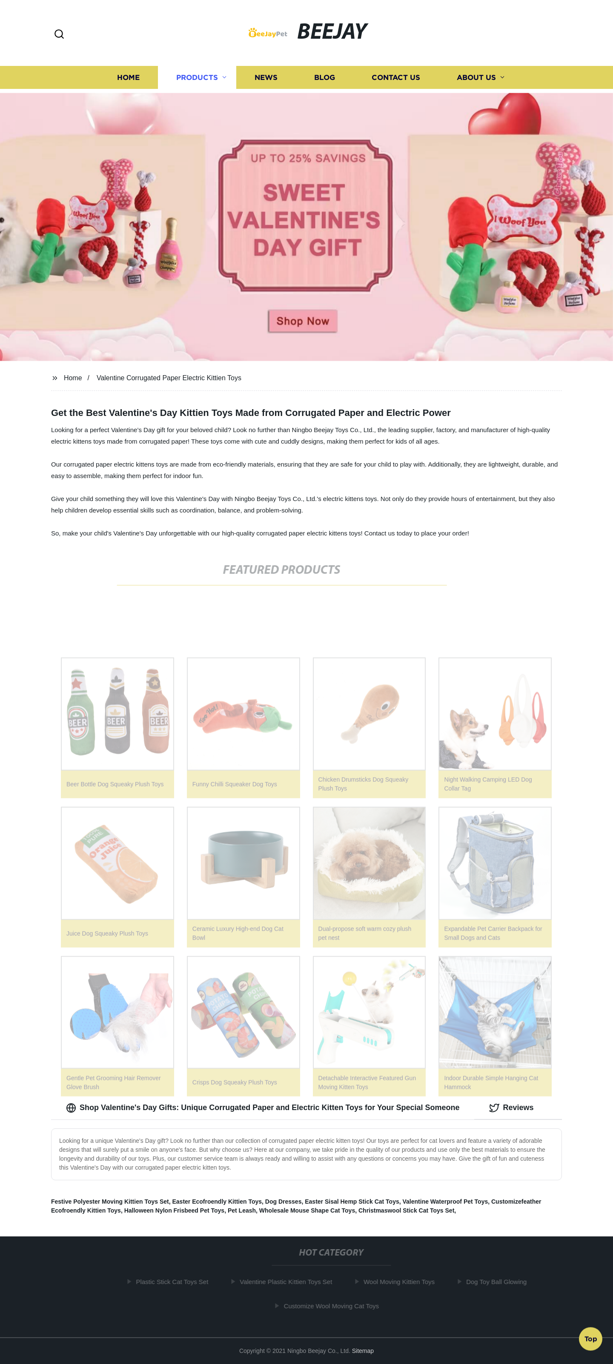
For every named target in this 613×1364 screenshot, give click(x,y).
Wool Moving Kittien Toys (401, 1281)
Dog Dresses (283, 1201)
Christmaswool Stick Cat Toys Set (406, 1210)
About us (476, 78)
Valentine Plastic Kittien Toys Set (288, 1281)
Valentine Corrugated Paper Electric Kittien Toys (169, 378)
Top (590, 1338)
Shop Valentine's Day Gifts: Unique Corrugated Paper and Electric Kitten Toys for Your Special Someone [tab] (262, 1108)
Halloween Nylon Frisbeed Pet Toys (174, 1210)
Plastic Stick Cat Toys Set (174, 1281)
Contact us (396, 78)
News (266, 78)
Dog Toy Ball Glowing (499, 1281)
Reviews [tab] (511, 1108)
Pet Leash (242, 1210)
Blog (324, 78)
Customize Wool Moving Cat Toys (333, 1306)
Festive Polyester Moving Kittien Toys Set (110, 1201)
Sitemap (363, 1350)
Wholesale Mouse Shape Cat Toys (307, 1210)
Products (197, 78)
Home (128, 78)
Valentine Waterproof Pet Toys (445, 1201)
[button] (59, 34)
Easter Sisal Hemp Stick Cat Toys (352, 1201)
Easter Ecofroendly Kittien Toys (217, 1201)
